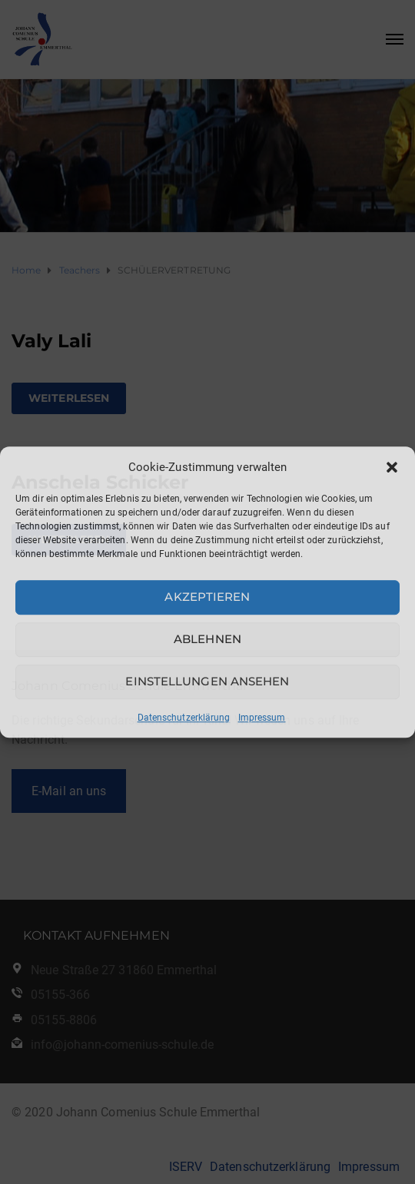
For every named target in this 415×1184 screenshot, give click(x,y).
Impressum (262, 717)
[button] (392, 467)
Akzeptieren (207, 596)
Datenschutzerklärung (184, 717)
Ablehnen (207, 639)
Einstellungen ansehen (207, 681)
